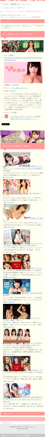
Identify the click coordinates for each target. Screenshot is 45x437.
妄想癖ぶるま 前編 (36, 218)
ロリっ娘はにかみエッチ (20, 88)
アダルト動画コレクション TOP (10, 25)
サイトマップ (7, 422)
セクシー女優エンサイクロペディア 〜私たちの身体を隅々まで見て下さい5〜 (22, 345)
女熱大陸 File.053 (36, 293)
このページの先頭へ (24, 435)
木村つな (13, 91)
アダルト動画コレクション (16, 4)
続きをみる (9, 177)
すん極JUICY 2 (36, 193)
